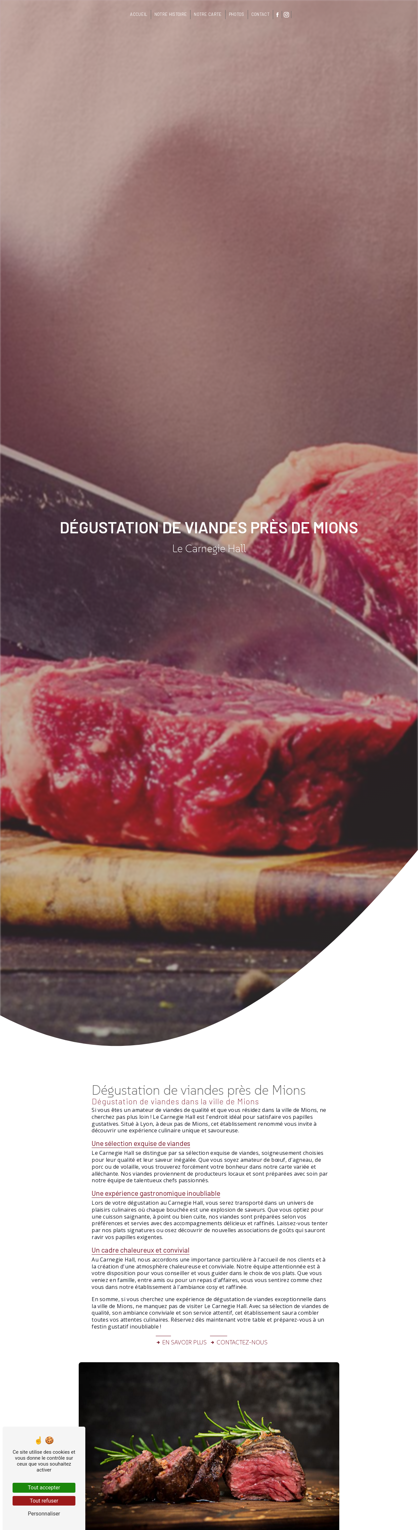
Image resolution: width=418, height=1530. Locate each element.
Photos (236, 14)
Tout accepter (44, 1487)
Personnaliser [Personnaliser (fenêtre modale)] (44, 1514)
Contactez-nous (239, 1342)
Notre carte (208, 14)
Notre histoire (170, 14)
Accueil (138, 14)
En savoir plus (181, 1342)
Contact (260, 14)
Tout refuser (44, 1501)
